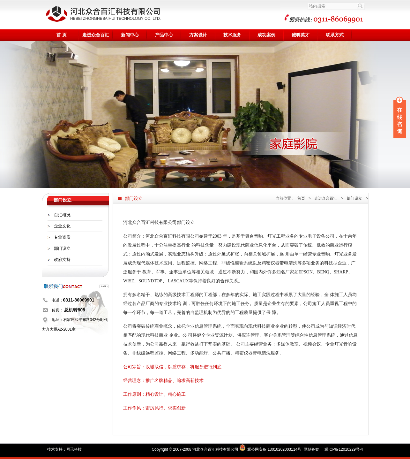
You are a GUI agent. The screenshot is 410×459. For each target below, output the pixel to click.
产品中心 (164, 35)
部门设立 (62, 248)
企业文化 (62, 226)
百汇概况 (62, 214)
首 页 (61, 35)
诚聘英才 (300, 35)
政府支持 (62, 259)
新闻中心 (130, 35)
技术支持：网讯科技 (64, 449)
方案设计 (198, 35)
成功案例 (266, 35)
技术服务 (232, 35)
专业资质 (62, 237)
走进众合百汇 (95, 35)
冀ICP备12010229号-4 (343, 449)
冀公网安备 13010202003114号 (274, 449)
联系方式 (335, 35)
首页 (301, 198)
